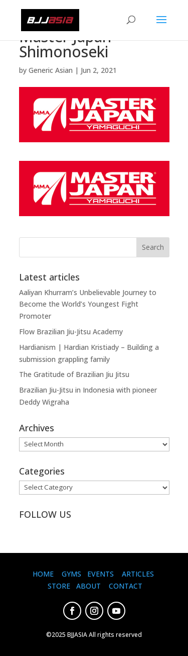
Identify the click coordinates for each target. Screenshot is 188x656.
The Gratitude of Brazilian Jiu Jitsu (74, 374)
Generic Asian (51, 70)
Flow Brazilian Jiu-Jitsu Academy (71, 331)
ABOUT (88, 586)
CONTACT (125, 586)
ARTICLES (138, 574)
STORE (59, 586)
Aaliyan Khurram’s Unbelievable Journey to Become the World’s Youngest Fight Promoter (87, 304)
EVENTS (100, 574)
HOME (43, 574)
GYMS (71, 574)
